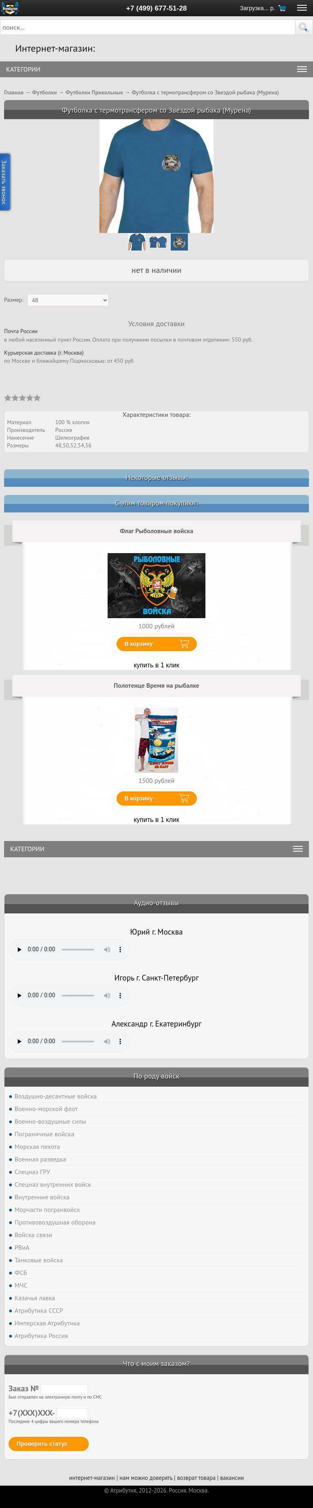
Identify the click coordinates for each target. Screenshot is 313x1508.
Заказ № (48, 1388)
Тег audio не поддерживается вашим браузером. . (70, 950)
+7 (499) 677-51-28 (156, 8)
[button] (304, 27)
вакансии (232, 1478)
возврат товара (196, 1478)
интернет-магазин (92, 1478)
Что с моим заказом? (156, 1363)
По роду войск (156, 1076)
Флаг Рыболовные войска (156, 531)
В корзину (139, 644)
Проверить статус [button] (42, 1443)
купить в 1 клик (156, 665)
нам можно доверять (145, 1478)
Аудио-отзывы (156, 902)
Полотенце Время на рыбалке (156, 685)
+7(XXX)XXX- (48, 1413)
